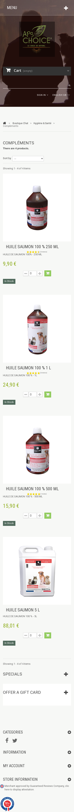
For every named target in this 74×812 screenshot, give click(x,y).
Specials (12, 674)
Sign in (41, 95)
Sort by (7, 158)
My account (14, 765)
